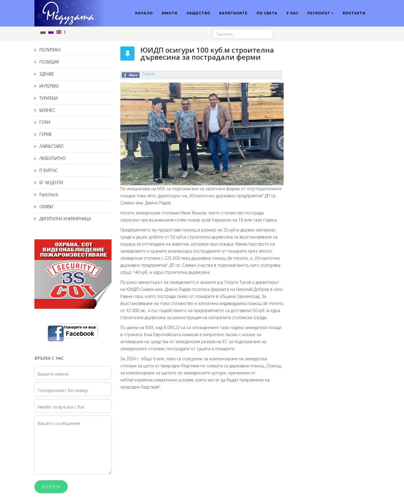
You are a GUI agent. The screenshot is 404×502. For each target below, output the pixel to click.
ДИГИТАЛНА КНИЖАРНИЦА (64, 218)
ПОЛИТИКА (49, 50)
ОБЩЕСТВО (198, 13)
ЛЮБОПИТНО (52, 158)
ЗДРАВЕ (46, 74)
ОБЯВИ (45, 206)
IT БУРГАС (48, 170)
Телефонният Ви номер (62, 390)
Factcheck (48, 194)
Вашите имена (53, 374)
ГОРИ (44, 122)
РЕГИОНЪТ (318, 13)
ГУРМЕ (45, 134)
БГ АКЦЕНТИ (50, 182)
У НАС (292, 13)
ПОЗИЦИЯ (48, 62)
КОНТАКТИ (354, 13)
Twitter (148, 74)
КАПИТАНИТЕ (233, 13)
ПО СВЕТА (267, 13)
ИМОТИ (169, 13)
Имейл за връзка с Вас (61, 407)
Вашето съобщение (58, 423)
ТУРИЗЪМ (48, 98)
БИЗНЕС (46, 110)
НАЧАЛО (144, 13)
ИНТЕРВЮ (48, 86)
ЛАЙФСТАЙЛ (50, 146)
